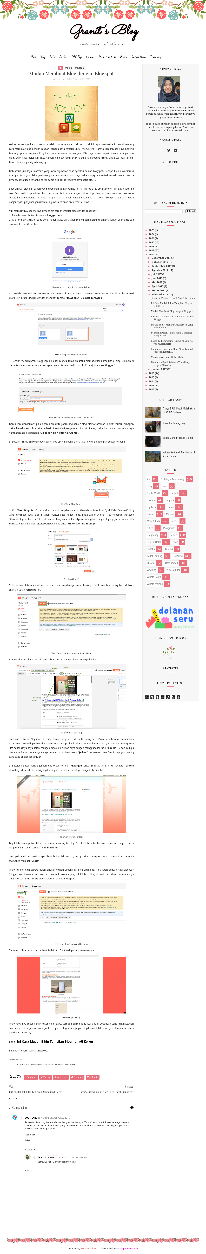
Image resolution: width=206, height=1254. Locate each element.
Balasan (31, 1149)
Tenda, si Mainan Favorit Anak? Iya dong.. (173, 297)
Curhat (63, 57)
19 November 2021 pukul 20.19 (54, 1117)
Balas (27, 1140)
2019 (152, 246)
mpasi (174, 521)
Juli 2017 (157, 274)
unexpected (171, 563)
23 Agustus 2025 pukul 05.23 (74, 1157)
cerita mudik (154, 493)
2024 (152, 234)
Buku (52, 57)
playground (169, 528)
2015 (152, 377)
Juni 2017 (157, 278)
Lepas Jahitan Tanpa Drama (178, 437)
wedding (151, 570)
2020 (152, 242)
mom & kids (153, 521)
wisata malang (155, 584)
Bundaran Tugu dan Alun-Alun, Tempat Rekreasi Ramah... (172, 350)
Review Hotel (139, 57)
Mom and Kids (107, 57)
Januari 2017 (159, 369)
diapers (170, 500)
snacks (151, 549)
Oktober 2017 (160, 262)
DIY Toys (77, 57)
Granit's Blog (103, 31)
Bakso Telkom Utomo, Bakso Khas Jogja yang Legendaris (171, 342)
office (150, 528)
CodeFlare (31, 1117)
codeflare (31, 1134)
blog (149, 486)
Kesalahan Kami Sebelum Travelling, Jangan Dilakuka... (170, 364)
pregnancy (152, 535)
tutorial (151, 563)
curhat (174, 493)
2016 (152, 373)
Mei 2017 (157, 282)
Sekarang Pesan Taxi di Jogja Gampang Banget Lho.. (171, 334)
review (173, 535)
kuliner (151, 514)
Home (33, 57)
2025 (152, 230)
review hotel (154, 542)
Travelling (155, 57)
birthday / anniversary (172, 479)
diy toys (151, 507)
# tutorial (79, 67)
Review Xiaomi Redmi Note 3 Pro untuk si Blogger (173, 318)
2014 (152, 381)
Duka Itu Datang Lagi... (175, 423)
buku (164, 486)
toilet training (154, 556)
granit (42, 1157)
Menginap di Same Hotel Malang (168, 357)
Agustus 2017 (160, 270)
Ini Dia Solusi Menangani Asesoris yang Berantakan (172, 326)
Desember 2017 (161, 257)
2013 (152, 385)
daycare (151, 500)
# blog (68, 67)
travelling (177, 556)
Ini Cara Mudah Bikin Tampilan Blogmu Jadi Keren (172, 304)
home (171, 507)
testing (169, 549)
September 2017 (162, 266)
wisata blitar (173, 570)
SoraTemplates (89, 1248)
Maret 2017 (159, 290)
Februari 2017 (160, 294)
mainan (170, 514)
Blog (43, 57)
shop (175, 542)
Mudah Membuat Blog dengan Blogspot (172, 311)
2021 (152, 238)
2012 (152, 389)
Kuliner (90, 57)
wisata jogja (154, 577)
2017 (152, 254)
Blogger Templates (127, 1248)
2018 (152, 250)
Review (124, 57)
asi (148, 479)
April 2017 (158, 286)
